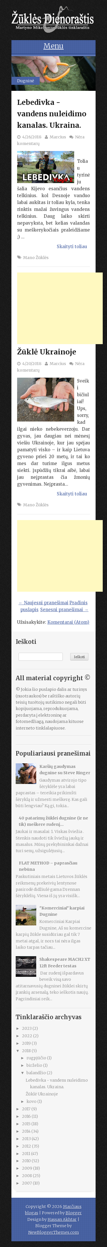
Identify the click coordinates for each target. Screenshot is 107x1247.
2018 (27, 1050)
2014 (26, 1131)
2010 (27, 1160)
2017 (26, 1108)
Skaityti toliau (72, 246)
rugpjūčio (37, 1057)
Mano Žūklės (36, 257)
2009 (27, 1168)
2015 (26, 1123)
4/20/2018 (31, 363)
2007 (27, 1183)
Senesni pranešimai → (64, 609)
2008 (27, 1175)
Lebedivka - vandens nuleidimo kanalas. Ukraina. (51, 114)
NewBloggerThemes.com (53, 1232)
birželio (35, 1065)
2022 (27, 1035)
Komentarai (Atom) (68, 622)
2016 (27, 1116)
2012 (27, 1146)
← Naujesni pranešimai (43, 602)
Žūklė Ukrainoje (46, 351)
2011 (26, 1153)
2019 (27, 1043)
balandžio (37, 1072)
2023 (27, 1028)
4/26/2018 (31, 137)
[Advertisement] (60, 308)
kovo (32, 1101)
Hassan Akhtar (62, 1219)
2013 (27, 1138)
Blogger (74, 1212)
